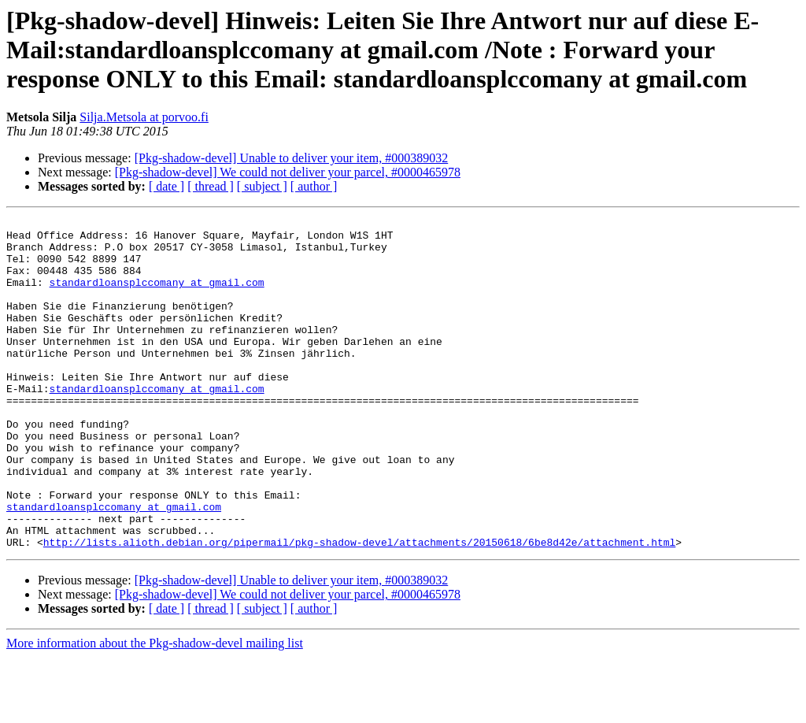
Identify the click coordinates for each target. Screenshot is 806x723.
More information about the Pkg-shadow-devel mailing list (154, 709)
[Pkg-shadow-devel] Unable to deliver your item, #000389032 (292, 158)
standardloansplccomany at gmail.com (157, 296)
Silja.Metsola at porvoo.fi (144, 117)
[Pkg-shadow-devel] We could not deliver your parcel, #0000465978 (287, 172)
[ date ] (166, 186)
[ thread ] (210, 186)
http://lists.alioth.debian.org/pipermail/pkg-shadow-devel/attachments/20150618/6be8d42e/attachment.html (359, 608)
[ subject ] (262, 186)
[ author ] (314, 186)
